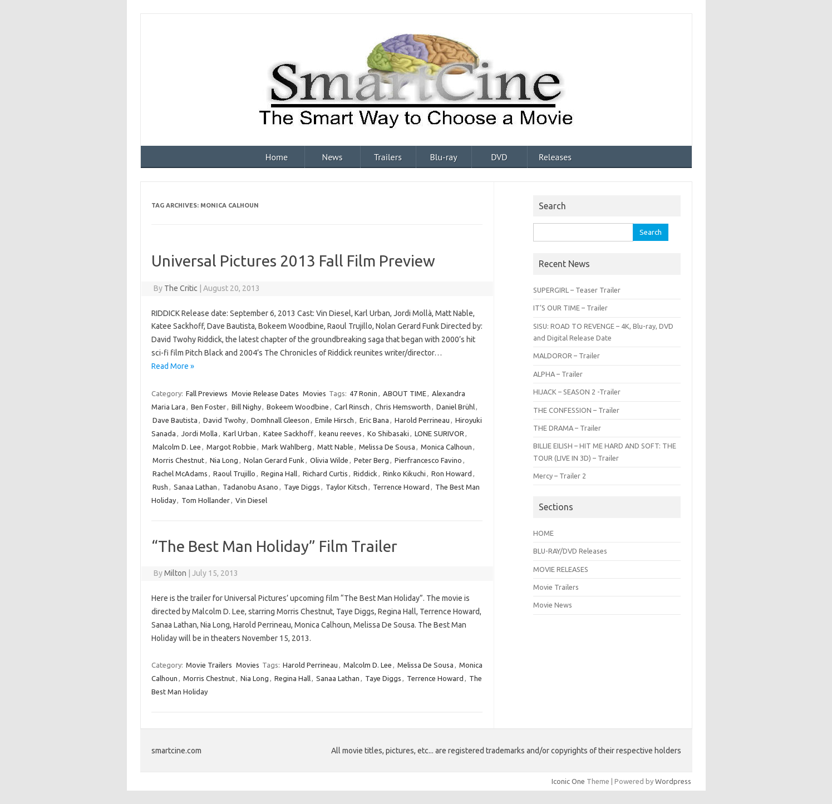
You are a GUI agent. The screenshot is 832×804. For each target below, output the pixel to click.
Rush (160, 487)
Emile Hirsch (334, 420)
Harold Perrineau (422, 420)
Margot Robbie (231, 447)
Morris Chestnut (178, 460)
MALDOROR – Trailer (566, 355)
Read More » (172, 366)
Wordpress (673, 781)
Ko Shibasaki (388, 433)
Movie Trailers (209, 665)
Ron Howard (451, 473)
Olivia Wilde (329, 460)
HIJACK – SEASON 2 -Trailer (577, 392)
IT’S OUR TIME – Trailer (570, 308)
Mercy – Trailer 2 (559, 476)
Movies (314, 393)
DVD (499, 156)
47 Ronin (363, 393)
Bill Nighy (246, 407)
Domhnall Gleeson (280, 420)
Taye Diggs (302, 487)
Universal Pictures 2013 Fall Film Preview (293, 260)
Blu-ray (443, 156)
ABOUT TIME (404, 393)
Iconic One (568, 781)
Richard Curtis (325, 473)
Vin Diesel (251, 500)
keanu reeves (340, 433)
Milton (175, 573)
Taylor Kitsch (346, 487)
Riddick (365, 473)
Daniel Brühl (455, 407)
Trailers (388, 156)
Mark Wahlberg (287, 447)
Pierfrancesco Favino (428, 460)
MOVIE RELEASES (560, 569)
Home (276, 156)
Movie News (552, 605)
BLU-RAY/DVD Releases (570, 551)
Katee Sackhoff (288, 433)
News (332, 156)
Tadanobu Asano (250, 487)
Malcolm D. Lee (176, 447)
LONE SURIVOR (439, 433)
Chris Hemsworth (403, 407)
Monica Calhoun (446, 447)
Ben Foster (208, 407)
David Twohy (224, 420)
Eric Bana (374, 420)
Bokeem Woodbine (298, 407)
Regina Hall (279, 473)
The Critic (181, 288)
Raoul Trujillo (234, 473)
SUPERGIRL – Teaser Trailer (577, 290)
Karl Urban (240, 433)
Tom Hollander (205, 500)
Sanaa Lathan (195, 487)
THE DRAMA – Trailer (567, 428)
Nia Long (224, 460)
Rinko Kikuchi (404, 473)
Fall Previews (207, 393)
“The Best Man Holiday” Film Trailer (274, 546)
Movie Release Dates (265, 393)
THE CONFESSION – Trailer (576, 410)
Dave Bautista (175, 420)
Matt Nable (335, 447)
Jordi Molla (199, 433)
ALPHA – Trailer (558, 374)
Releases (555, 156)
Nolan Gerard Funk (274, 460)
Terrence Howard (401, 487)
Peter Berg (371, 460)
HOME (543, 533)
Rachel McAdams (180, 473)
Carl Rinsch (352, 407)
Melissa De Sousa (387, 447)
